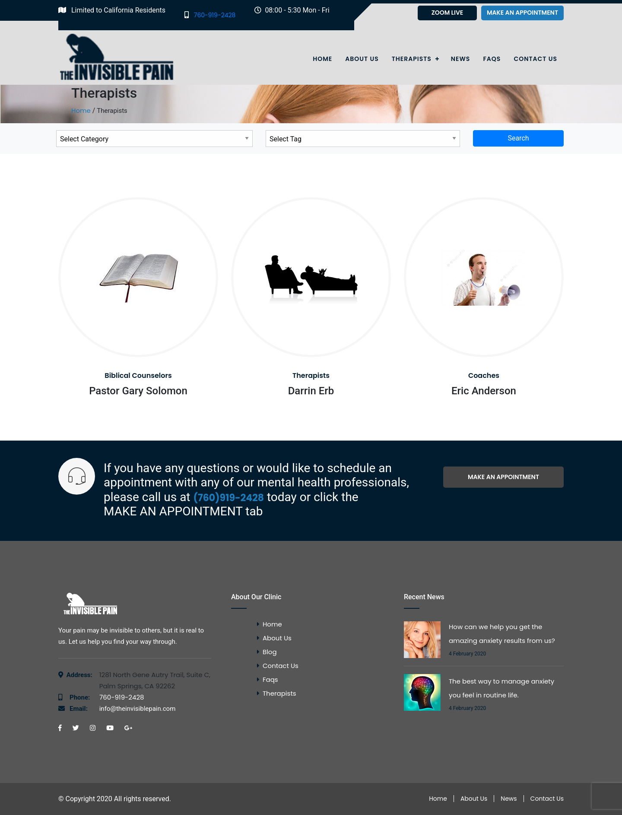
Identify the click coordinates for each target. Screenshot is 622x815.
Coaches (483, 375)
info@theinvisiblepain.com (122, 709)
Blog (270, 651)
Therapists (412, 58)
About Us (361, 58)
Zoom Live (447, 12)
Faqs (492, 58)
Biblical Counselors (138, 375)
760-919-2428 (209, 14)
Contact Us (535, 58)
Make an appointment (522, 12)
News (460, 58)
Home (322, 58)
